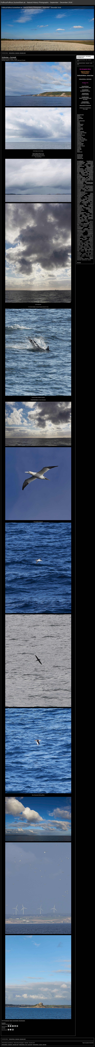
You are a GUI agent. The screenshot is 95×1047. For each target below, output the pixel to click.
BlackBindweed (89, 167)
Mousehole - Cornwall (81, 135)
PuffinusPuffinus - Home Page (85, 75)
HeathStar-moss (89, 208)
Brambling (79, 174)
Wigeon (91, 258)
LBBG (86, 218)
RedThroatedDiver (80, 234)
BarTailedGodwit (89, 163)
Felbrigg (78, 123)
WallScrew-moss (84, 254)
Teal (86, 250)
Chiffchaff (83, 179)
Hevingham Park (80, 129)
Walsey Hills (79, 149)
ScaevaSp (91, 237)
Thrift (89, 250)
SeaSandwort (91, 239)
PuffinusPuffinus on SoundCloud (85, 105)
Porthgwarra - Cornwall (81, 138)
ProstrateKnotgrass (80, 232)
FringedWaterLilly (85, 202)
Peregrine (91, 228)
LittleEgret (91, 221)
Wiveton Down (79, 151)
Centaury (79, 179)
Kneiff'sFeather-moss (85, 216)
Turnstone (84, 253)
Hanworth (78, 126)
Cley (78, 119)
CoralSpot (91, 188)
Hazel (92, 207)
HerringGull (79, 211)
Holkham (78, 130)
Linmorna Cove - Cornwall (81, 132)
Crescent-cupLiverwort (88, 190)
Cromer (78, 121)
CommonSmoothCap (81, 188)
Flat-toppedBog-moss (86, 201)
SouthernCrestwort (80, 245)
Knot (92, 216)
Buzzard (79, 178)
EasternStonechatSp (89, 197)
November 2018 (80, 155)
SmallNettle (79, 244)
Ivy (92, 213)
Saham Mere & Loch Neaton (82, 139)
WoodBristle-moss (84, 259)
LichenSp (86, 221)
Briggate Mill (79, 117)
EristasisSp (85, 199)
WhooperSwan (87, 258)
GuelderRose (79, 207)
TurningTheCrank (85, 93)
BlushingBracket (84, 172)
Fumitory (91, 202)
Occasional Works (85, 101)
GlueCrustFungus (80, 205)
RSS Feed (79, 262)
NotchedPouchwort (80, 227)
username (3, 1027)
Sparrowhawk (86, 245)
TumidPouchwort (79, 253)
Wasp (88, 254)
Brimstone (91, 174)
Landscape (7, 1020)
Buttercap (91, 177)
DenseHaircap (90, 195)
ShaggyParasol (79, 240)
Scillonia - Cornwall (13, 59)
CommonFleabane (80, 185)
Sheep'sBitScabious (90, 240)
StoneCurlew (91, 248)
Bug (87, 177)
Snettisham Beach (80, 143)
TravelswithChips (85, 89)
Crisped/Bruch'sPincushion (82, 193)
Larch (82, 218)
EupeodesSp (90, 199)
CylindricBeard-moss (81, 194)
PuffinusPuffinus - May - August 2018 (84, 60)
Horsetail (91, 212)
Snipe (82, 244)
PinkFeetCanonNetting (88, 229)
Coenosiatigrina (80, 182)
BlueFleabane (90, 169)
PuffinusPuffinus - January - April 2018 (84, 64)
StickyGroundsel (79, 248)
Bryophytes (90, 176)
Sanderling (85, 237)
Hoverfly (88, 213)
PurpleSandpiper (80, 233)
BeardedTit (79, 164)
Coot (87, 188)
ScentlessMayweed (80, 238)
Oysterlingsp (80, 228)
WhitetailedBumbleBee (80, 258)
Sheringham (79, 142)
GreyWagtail (90, 206)
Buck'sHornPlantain (81, 177)
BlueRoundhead (80, 171)
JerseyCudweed (90, 215)
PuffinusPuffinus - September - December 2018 (17, 53)
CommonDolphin (15, 1020)
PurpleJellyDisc (90, 232)
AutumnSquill (90, 162)
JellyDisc (83, 215)
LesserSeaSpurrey (80, 221)
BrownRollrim (80, 176)
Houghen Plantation (80, 131)
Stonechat (85, 248)
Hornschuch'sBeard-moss (81, 212)
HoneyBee (90, 211)
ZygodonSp (89, 259)
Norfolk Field (79, 136)
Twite (88, 253)
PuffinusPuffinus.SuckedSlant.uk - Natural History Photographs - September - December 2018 (36, 2)
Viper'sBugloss (79, 254)
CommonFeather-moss (81, 184)
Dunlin (85, 196)
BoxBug (83, 173)
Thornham (79, 147)
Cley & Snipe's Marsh (81, 120)
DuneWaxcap (79, 196)
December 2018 (80, 154)
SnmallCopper (86, 244)
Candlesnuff (84, 178)
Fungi (78, 203)
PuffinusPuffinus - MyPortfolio (85, 79)
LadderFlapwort (80, 217)
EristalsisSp (79, 199)
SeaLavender (84, 239)
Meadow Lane (79, 133)
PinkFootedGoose (81, 231)
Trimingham (79, 148)
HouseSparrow (80, 213)
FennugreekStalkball (81, 200)
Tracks (92, 250)
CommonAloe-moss (89, 182)
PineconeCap (79, 229)
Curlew (91, 193)
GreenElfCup (90, 205)
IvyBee (78, 215)
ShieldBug (86, 241)
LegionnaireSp (90, 218)
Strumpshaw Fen (80, 144)
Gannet (11, 1020)
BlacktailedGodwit (89, 168)
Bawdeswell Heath (80, 114)
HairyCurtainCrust (86, 207)
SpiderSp (91, 245)
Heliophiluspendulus (80, 210)
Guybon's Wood (80, 125)
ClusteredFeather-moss (82, 181)
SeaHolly (78, 239)
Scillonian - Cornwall (9, 57)
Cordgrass (79, 189)
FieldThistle (79, 201)
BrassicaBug (85, 174)
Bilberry (86, 164)
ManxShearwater (22, 1020)
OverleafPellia (90, 227)
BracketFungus (90, 173)
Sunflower (82, 249)
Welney (78, 150)
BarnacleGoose (80, 163)
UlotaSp (92, 253)
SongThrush (91, 244)
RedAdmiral (90, 233)
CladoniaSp (88, 179)
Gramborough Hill (80, 124)
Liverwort (79, 222)
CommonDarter (80, 183)
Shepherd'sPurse (80, 241)
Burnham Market (80, 118)
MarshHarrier (86, 223)
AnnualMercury (90, 161)
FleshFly (78, 202)
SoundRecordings (85, 97)
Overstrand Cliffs (80, 137)
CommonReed (80, 187)
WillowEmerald (79, 259)
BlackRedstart (80, 168)
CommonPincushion (89, 185)
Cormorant (84, 189)
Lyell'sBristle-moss (90, 222)
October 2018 (79, 157)
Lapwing (78, 218)
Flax (92, 201)
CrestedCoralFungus (81, 191)
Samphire (78, 237)
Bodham (78, 115)
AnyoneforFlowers (85, 86)
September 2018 (80, 158)
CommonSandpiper (88, 187)
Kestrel (78, 216)
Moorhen (91, 223)
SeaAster (86, 238)
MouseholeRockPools (84, 224)
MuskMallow (91, 224)
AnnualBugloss (80, 161)
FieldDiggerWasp (90, 200)
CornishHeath (90, 189)
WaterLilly (91, 254)
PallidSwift (86, 228)
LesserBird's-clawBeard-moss (82, 219)
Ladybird (85, 217)
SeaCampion (91, 238)
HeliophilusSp (90, 210)
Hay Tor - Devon (80, 127)
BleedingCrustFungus (81, 169)
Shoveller (91, 241)
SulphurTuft (79, 249)
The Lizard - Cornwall (81, 145)
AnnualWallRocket (81, 162)
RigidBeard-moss (90, 234)
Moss (78, 224)
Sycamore (82, 250)
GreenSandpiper (80, 206)
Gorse (86, 205)
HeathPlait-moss (80, 208)
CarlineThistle (90, 178)
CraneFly (79, 190)
